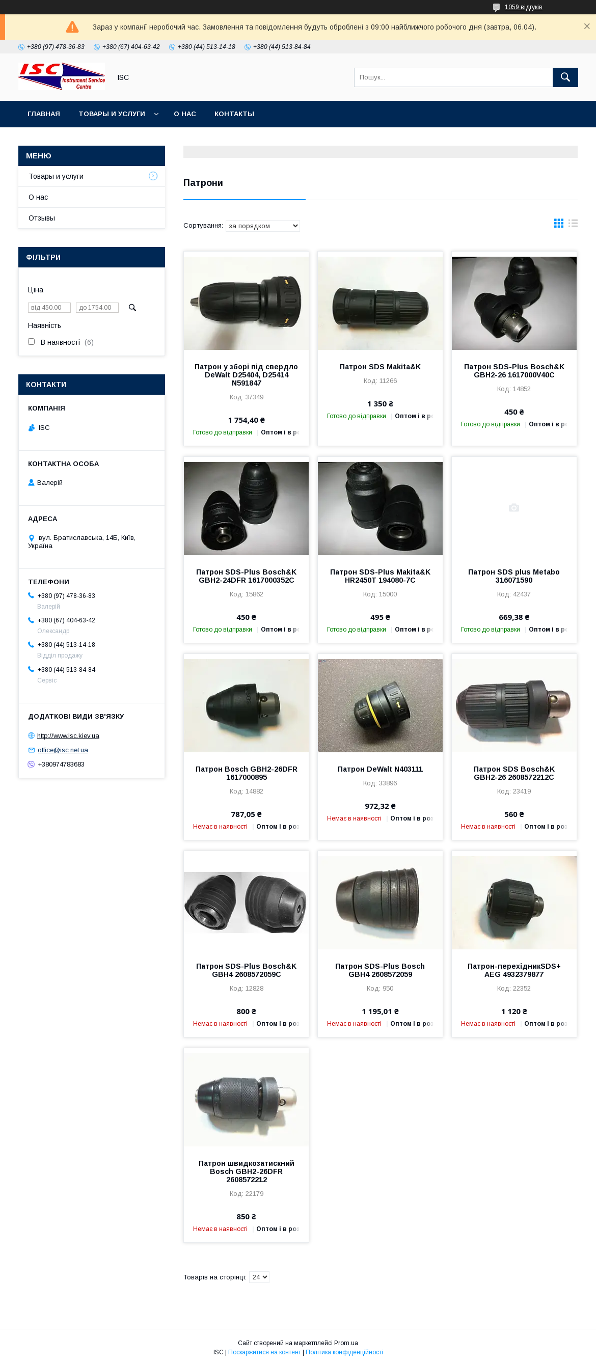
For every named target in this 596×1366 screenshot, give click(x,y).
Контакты (234, 114)
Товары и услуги (111, 114)
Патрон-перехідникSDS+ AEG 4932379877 (514, 970)
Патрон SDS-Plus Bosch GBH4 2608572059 (380, 970)
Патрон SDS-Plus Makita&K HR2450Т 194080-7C (380, 576)
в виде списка (573, 225)
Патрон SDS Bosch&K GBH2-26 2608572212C (514, 773)
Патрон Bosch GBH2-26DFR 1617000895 (246, 773)
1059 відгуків (524, 7)
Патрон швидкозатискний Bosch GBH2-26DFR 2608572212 (246, 1171)
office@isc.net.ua (63, 750)
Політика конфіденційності (344, 1352)
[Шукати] (565, 77)
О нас (185, 114)
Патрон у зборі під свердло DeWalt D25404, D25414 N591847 (246, 375)
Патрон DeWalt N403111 (380, 769)
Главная (44, 114)
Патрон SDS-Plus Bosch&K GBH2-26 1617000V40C (514, 371)
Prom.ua (346, 1343)
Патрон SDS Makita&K (380, 367)
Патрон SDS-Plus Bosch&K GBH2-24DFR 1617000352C (246, 576)
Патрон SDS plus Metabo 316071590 (514, 576)
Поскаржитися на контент (264, 1352)
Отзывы (42, 218)
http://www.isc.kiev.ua (68, 735)
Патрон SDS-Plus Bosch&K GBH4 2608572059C (246, 970)
